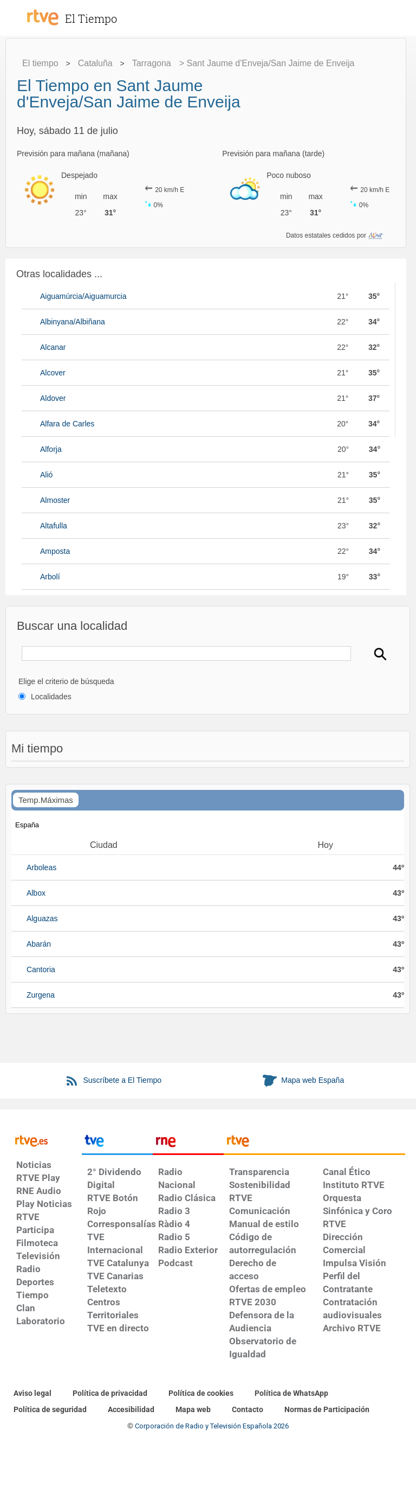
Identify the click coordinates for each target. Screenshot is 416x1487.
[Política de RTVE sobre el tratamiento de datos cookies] (200, 1393)
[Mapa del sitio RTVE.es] (193, 1410)
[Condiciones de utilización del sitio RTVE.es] (32, 1393)
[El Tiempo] (103, 13)
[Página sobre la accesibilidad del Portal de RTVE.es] (131, 1410)
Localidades (51, 696)
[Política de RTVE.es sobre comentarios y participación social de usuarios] (326, 1410)
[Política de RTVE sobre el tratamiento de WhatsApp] (291, 1393)
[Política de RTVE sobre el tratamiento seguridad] (50, 1410)
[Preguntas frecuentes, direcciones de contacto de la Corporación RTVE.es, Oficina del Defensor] (247, 1410)
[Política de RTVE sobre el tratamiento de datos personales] (110, 1393)
